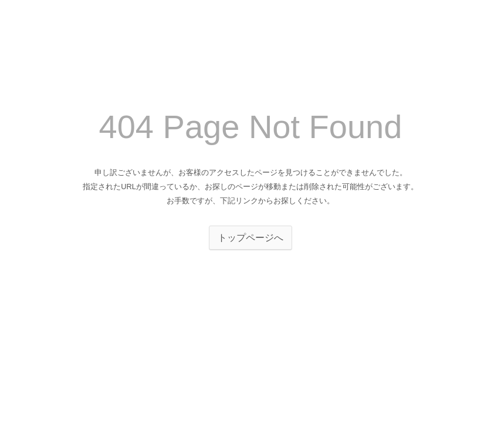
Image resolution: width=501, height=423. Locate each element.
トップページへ (250, 238)
